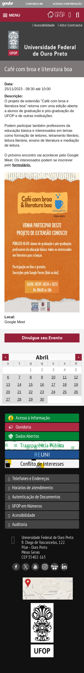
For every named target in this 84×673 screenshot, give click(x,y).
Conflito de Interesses (42, 463)
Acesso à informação (67, 3)
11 (65, 377)
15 (31, 385)
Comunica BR (34, 3)
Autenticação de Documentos (36, 497)
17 (53, 385)
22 (31, 392)
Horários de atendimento (32, 488)
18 (65, 385)
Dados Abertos (27, 436)
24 (53, 392)
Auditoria (19, 524)
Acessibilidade (43, 25)
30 (42, 399)
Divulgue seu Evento (42, 338)
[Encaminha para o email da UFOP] (70, 14)
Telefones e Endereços (30, 478)
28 (19, 399)
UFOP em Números (27, 506)
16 (42, 385)
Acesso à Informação (33, 418)
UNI (42, 454)
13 (8, 385)
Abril (42, 357)
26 (76, 392)
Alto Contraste (70, 25)
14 (19, 385)
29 (31, 399)
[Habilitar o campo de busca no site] (77, 16)
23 (42, 392)
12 (76, 377)
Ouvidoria (23, 427)
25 (65, 392)
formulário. (21, 165)
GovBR (7, 4)
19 (76, 385)
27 (8, 399)
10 (53, 377)
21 (19, 392)
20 (8, 392)
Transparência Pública (42, 445)
